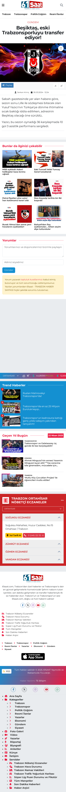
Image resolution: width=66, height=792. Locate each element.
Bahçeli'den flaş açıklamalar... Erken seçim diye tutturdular (47, 226)
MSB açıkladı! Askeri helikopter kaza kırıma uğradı (13, 171)
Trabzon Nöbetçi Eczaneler (17, 613)
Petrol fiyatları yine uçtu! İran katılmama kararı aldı (15, 199)
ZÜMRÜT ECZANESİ (17, 544)
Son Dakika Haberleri (15, 632)
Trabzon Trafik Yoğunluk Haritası (20, 623)
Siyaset (6, 649)
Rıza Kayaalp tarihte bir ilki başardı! (48, 199)
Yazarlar (24, 646)
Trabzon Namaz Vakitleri (16, 620)
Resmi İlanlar (57, 14)
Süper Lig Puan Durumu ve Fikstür (22, 626)
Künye (11, 752)
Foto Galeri (14, 731)
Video (11, 734)
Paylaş (7, 85)
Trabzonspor (20, 14)
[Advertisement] (33, 337)
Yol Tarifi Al (14, 535)
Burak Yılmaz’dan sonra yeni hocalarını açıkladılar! (16, 225)
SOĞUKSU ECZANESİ (17, 517)
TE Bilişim (41, 681)
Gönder (8, 270)
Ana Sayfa (13, 696)
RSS (6, 671)
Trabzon (6, 14)
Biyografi (13, 745)
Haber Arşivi (10, 635)
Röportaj (13, 742)
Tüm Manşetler (12, 629)
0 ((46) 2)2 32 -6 (34, 535)
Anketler (13, 749)
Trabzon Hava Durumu (15, 616)
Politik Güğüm (38, 14)
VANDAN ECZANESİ (17, 559)
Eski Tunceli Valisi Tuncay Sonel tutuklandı (47, 170)
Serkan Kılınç (23, 92)
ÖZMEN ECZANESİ (16, 551)
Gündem (33, 22)
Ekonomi (37, 646)
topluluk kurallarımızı (32, 279)
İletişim (12, 756)
